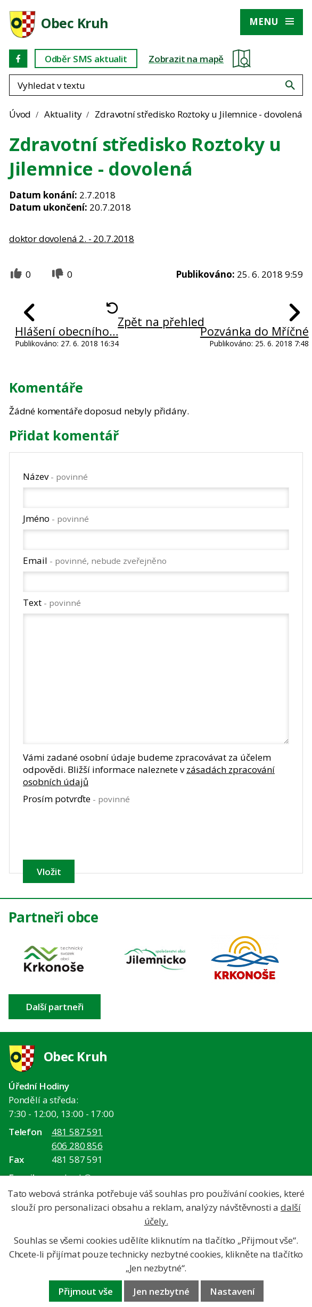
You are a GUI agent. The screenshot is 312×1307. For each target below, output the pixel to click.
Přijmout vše (85, 1291)
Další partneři (55, 1007)
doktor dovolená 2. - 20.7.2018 (71, 238)
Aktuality (62, 114)
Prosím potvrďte (76, 799)
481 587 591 (77, 1132)
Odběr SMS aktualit (86, 59)
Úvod (20, 114)
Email (95, 560)
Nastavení (232, 1291)
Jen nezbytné (161, 1291)
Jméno (56, 518)
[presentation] (103, 832)
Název (55, 476)
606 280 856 (77, 1145)
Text (52, 602)
